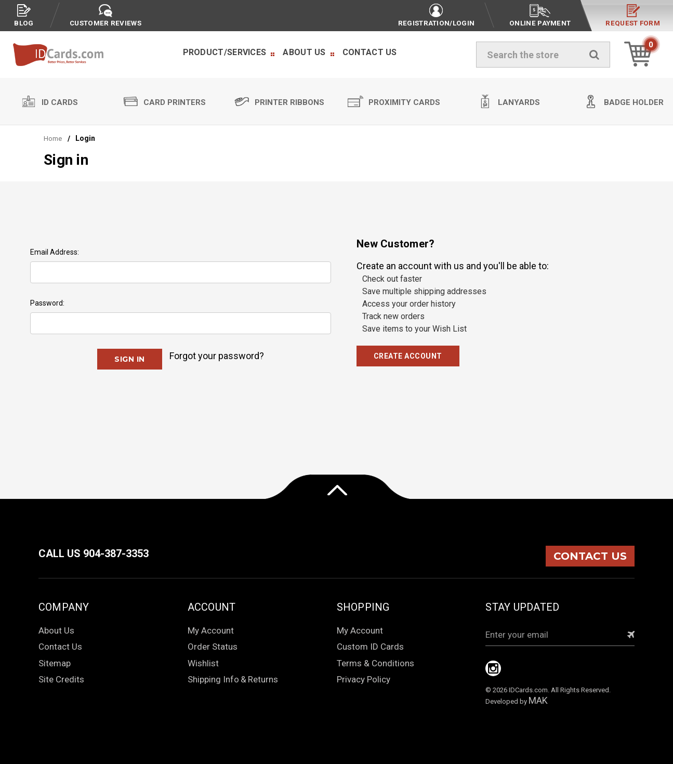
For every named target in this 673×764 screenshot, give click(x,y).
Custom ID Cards (370, 646)
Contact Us (369, 52)
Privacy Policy (363, 679)
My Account (211, 630)
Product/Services (225, 52)
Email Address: (54, 252)
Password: (47, 303)
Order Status (212, 646)
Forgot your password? (216, 355)
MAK (538, 700)
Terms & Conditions (375, 663)
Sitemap (54, 663)
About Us (304, 52)
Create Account (408, 356)
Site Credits (61, 679)
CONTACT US (590, 556)
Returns (263, 679)
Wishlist (203, 663)
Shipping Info (213, 679)
